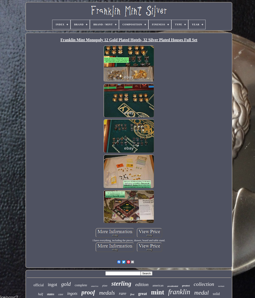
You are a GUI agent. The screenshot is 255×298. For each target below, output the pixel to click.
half (40, 294)
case (60, 294)
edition (142, 284)
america (94, 286)
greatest (186, 285)
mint (157, 292)
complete (81, 285)
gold (66, 284)
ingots (72, 293)
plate (104, 285)
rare (122, 293)
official (38, 285)
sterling (121, 283)
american (158, 285)
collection (204, 284)
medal (201, 292)
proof (88, 292)
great (142, 293)
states (50, 294)
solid (216, 294)
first (132, 294)
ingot (52, 284)
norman (221, 286)
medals (107, 293)
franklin (179, 292)
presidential (173, 286)
